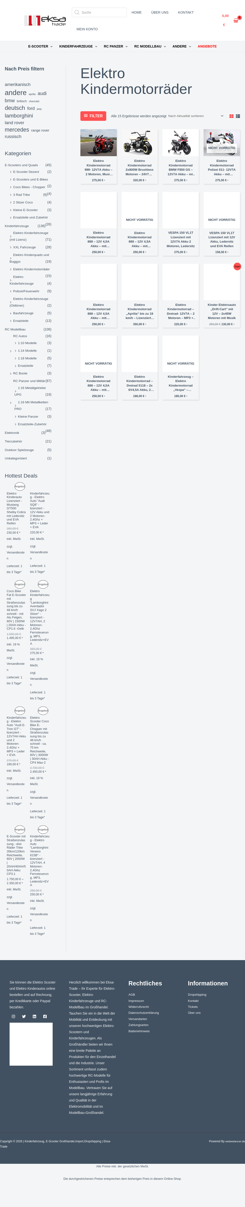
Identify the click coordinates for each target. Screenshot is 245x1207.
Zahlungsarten (139, 1044)
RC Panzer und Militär (29, 378)
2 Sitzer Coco (23, 202)
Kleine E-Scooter (25, 209)
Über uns (195, 1031)
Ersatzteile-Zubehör (32, 421)
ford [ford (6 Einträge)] (31, 108)
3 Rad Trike (21, 194)
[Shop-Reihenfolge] (195, 116)
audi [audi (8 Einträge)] (42, 93)
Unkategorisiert (16, 455)
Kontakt (193, 1019)
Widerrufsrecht (139, 1025)
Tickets (193, 1025)
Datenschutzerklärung (144, 1031)
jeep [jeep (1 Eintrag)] (39, 108)
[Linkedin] (34, 1034)
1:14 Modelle (27, 348)
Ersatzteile (21, 319)
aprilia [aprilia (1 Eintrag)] (32, 94)
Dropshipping (198, 1013)
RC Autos (20, 334)
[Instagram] (13, 1034)
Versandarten (138, 1038)
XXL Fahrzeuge (24, 246)
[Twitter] (24, 1034)
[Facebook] (45, 1034)
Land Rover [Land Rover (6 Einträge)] (14, 122)
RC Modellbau (15, 327)
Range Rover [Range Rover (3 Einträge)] (40, 130)
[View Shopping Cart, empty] (230, 20)
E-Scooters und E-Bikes (31, 179)
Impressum (136, 1019)
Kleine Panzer (28, 413)
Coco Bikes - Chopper (29, 187)
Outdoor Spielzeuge (19, 446)
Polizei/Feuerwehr (26, 290)
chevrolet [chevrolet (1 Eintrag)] (34, 101)
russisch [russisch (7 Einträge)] (13, 136)
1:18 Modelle (27, 356)
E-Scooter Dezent (26, 172)
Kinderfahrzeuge (17, 225)
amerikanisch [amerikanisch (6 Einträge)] (18, 84)
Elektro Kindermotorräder (31, 268)
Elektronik (12, 429)
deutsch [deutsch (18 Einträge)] (15, 108)
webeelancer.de (235, 1159)
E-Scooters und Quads (22, 165)
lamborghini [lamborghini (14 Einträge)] (19, 115)
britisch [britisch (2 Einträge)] (22, 101)
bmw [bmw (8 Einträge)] (10, 100)
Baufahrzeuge (23, 311)
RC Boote (20, 371)
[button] (50, 46)
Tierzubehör (13, 438)
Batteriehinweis (139, 1050)
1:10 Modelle (27, 341)
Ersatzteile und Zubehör (31, 217)
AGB (132, 1013)
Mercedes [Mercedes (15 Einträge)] (17, 130)
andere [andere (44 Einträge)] (16, 92)
